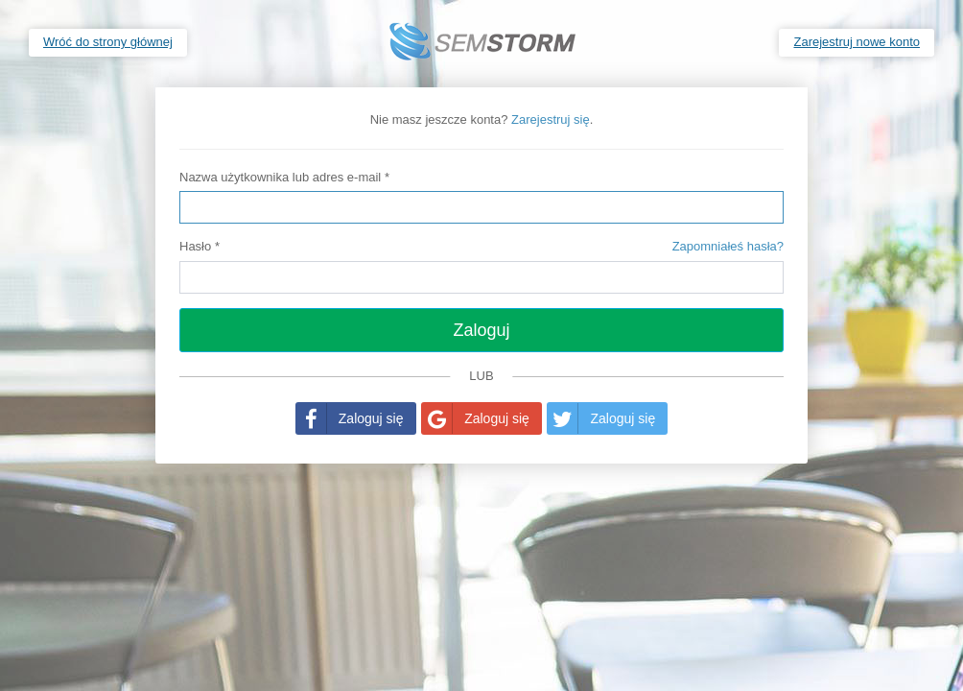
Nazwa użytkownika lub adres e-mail (284, 177)
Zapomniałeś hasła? (728, 246)
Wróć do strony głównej (108, 42)
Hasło (481, 247)
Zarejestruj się (550, 119)
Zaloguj (481, 330)
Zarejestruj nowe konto (856, 42)
